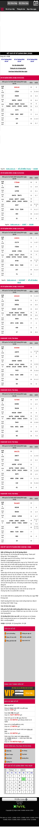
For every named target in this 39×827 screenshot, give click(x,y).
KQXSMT (22, 280)
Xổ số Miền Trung (24, 169)
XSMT (24, 224)
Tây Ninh (24, 754)
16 (19, 782)
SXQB (35, 169)
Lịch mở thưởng (11, 633)
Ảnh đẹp (19, 804)
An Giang (24, 750)
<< (7, 770)
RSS (36, 812)
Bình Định (9, 758)
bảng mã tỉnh (25, 736)
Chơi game (19, 802)
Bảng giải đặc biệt (11, 640)
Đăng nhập (29, 693)
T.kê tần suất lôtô (26, 637)
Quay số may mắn (11, 637)
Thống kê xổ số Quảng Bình (18, 68)
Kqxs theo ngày (31, 9)
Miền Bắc (9, 750)
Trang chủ (3, 56)
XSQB (8, 56)
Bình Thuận (10, 754)
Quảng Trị (9, 761)
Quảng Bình (25, 758)
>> (18, 770)
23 (19, 785)
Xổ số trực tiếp (10, 9)
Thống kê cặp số (26, 633)
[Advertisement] (19, 31)
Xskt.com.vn (10, 169)
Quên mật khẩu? (19, 695)
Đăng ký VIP (7, 688)
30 (19, 788)
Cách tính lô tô (26, 640)
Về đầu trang (19, 799)
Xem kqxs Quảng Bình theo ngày (18, 71)
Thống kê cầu (21, 9)
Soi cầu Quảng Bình (18, 65)
